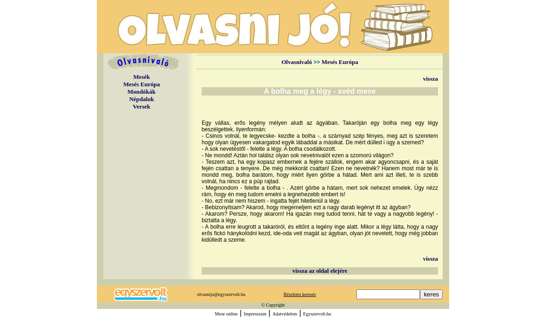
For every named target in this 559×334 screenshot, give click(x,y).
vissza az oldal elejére (320, 270)
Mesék (141, 76)
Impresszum (255, 313)
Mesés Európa (141, 84)
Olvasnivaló (296, 61)
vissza (430, 78)
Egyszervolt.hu (317, 313)
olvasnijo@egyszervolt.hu (221, 294)
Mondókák (141, 91)
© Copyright (273, 305)
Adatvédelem (285, 313)
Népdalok (141, 99)
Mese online (226, 313)
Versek (142, 106)
